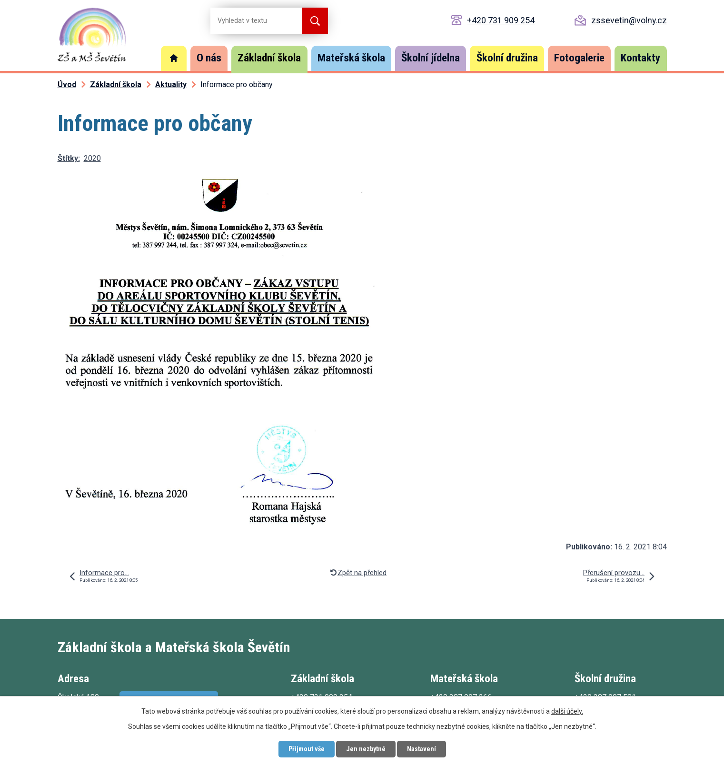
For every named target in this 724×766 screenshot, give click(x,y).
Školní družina (507, 57)
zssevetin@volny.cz (629, 20)
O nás (209, 57)
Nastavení (421, 749)
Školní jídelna (430, 57)
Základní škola (269, 57)
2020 (92, 158)
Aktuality (171, 84)
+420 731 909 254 (501, 20)
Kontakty (640, 57)
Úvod (174, 58)
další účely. (567, 711)
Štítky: (69, 158)
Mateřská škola (351, 57)
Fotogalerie (579, 57)
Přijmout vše (306, 749)
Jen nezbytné (366, 749)
